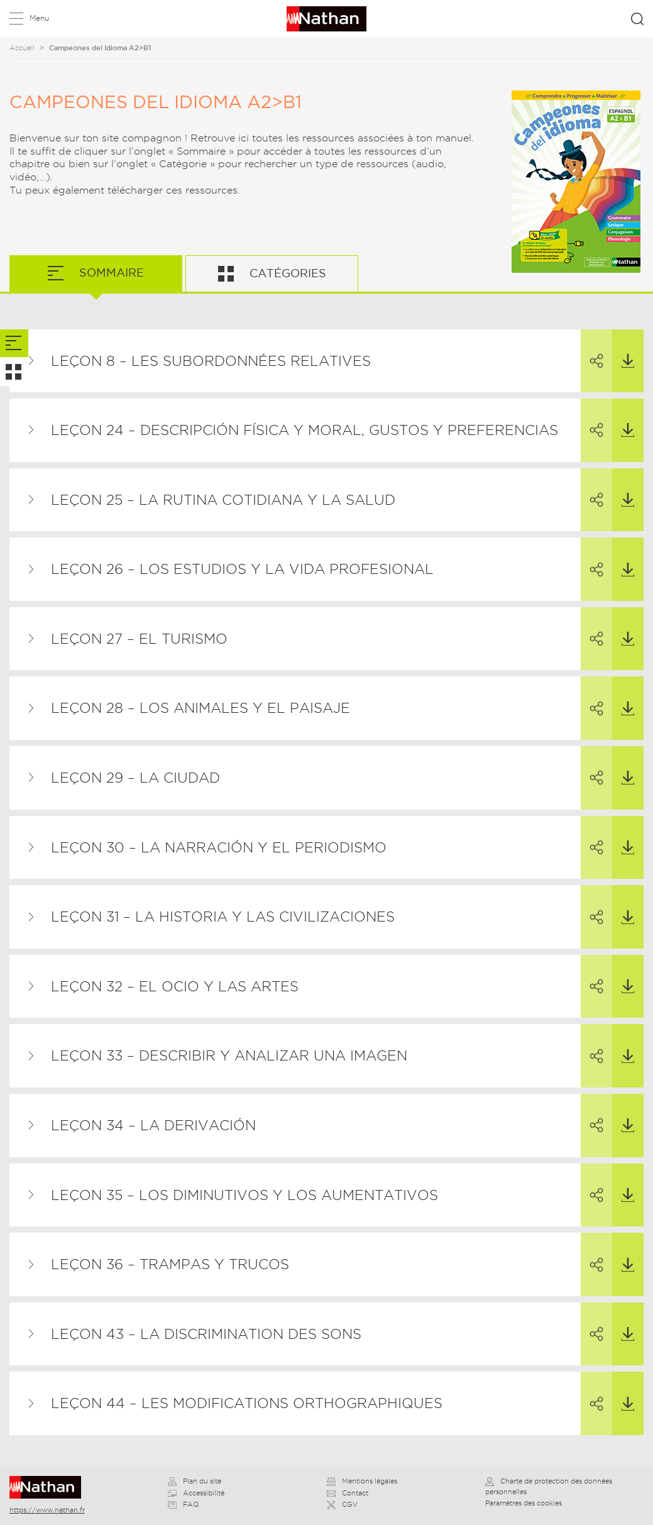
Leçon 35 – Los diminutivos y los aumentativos (244, 1195)
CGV (342, 1504)
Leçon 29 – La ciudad (135, 777)
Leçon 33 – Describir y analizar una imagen (229, 1055)
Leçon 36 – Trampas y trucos (170, 1264)
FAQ (183, 1504)
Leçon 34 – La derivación (153, 1125)
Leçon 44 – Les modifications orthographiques (246, 1403)
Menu (39, 18)
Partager (592, 349)
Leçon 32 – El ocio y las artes (175, 986)
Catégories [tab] (286, 273)
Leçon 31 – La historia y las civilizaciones (223, 916)
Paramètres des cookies (523, 1503)
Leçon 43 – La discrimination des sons (206, 1333)
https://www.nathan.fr (47, 1510)
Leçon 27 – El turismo (139, 638)
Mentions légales (362, 1481)
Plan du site (194, 1481)
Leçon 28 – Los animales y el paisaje (200, 707)
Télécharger (623, 349)
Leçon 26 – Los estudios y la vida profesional (242, 568)
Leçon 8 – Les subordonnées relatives (211, 360)
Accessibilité (196, 1493)
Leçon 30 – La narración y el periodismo (219, 847)
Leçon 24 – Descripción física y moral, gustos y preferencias (304, 430)
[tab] (14, 343)
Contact (347, 1493)
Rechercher (637, 19)
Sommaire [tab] (110, 272)
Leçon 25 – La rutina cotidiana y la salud (223, 499)
